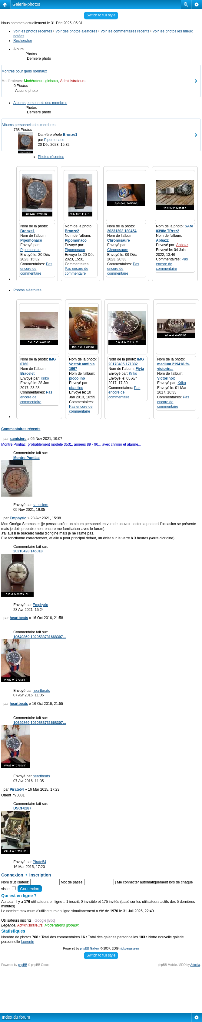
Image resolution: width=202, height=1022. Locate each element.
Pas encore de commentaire (36, 269)
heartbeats (19, 618)
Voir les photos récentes (32, 31)
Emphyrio (18, 518)
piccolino (77, 378)
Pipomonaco (54, 140)
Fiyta (140, 369)
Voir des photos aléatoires (76, 31)
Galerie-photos (26, 4)
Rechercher (22, 41)
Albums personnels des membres (40, 103)
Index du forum (16, 1017)
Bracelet (27, 373)
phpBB (22, 965)
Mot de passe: (72, 882)
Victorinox (166, 378)
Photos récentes (51, 157)
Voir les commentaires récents (125, 31)
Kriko (45, 378)
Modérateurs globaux (41, 81)
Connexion (12, 875)
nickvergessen (129, 948)
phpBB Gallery (89, 948)
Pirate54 (17, 789)
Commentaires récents (20, 429)
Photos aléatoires (27, 290)
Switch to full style (101, 15)
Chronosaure (118, 240)
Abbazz (162, 240)
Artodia (195, 965)
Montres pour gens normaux (24, 71)
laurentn (27, 942)
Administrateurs (72, 81)
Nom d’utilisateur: (15, 882)
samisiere (18, 439)
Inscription (40, 875)
